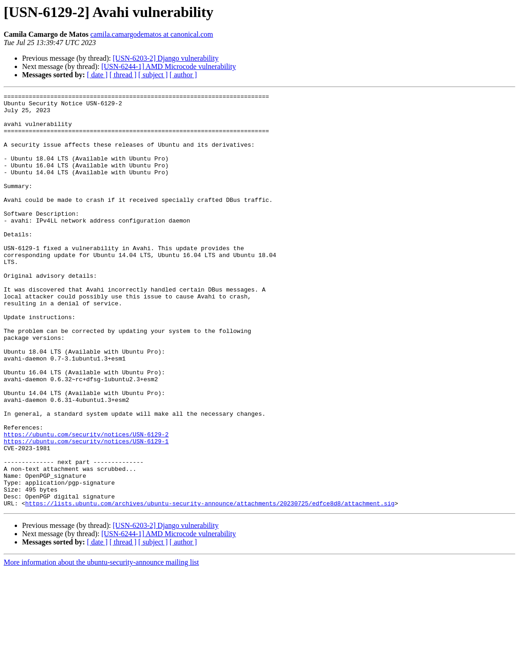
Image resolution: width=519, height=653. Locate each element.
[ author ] (183, 75)
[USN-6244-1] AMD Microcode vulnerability (168, 66)
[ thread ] (123, 75)
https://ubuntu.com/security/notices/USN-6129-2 (86, 503)
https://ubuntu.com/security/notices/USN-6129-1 (86, 511)
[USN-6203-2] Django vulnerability (165, 58)
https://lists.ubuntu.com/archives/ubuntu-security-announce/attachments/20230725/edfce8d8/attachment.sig (209, 586)
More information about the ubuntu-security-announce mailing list (101, 645)
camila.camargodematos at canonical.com (151, 34)
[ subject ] (153, 75)
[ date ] (97, 75)
